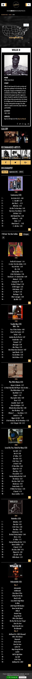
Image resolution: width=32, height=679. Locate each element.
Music (13, 11)
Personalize (23, 677)
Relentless (14, 519)
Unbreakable (14, 582)
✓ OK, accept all (12, 677)
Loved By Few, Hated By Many (14, 448)
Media (17, 11)
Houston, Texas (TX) (16, 38)
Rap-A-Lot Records (22, 119)
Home (9, 11)
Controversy (15, 195)
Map (20, 11)
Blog (23, 11)
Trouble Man (15, 324)
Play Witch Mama (14, 382)
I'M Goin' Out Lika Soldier (10, 234)
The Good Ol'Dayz (4, 14)
